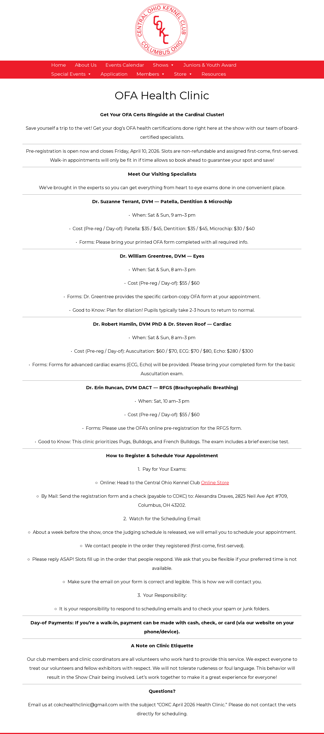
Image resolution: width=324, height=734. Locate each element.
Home (58, 65)
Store (183, 74)
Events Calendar (125, 65)
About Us (86, 65)
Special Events (71, 74)
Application (114, 74)
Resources (214, 74)
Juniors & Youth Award (209, 65)
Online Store (215, 482)
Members (151, 74)
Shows (163, 65)
